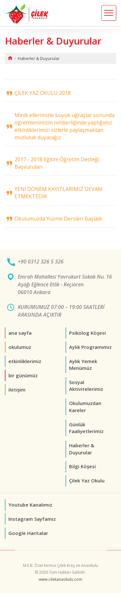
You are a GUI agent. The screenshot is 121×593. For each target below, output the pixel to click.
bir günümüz (23, 375)
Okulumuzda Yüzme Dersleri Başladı (58, 218)
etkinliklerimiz (24, 361)
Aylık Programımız (90, 347)
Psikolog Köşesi (87, 333)
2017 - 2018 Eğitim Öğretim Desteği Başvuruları (57, 163)
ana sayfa (20, 333)
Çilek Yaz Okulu (87, 480)
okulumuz (19, 347)
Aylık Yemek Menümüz (83, 364)
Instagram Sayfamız (32, 519)
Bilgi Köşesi (82, 466)
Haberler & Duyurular (81, 448)
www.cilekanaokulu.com (60, 579)
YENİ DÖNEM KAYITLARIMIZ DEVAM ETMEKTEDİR (59, 192)
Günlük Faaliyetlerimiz (86, 427)
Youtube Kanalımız (30, 504)
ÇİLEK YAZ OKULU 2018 (43, 92)
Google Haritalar (28, 533)
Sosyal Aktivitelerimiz (86, 385)
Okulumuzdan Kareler (85, 406)
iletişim (16, 389)
